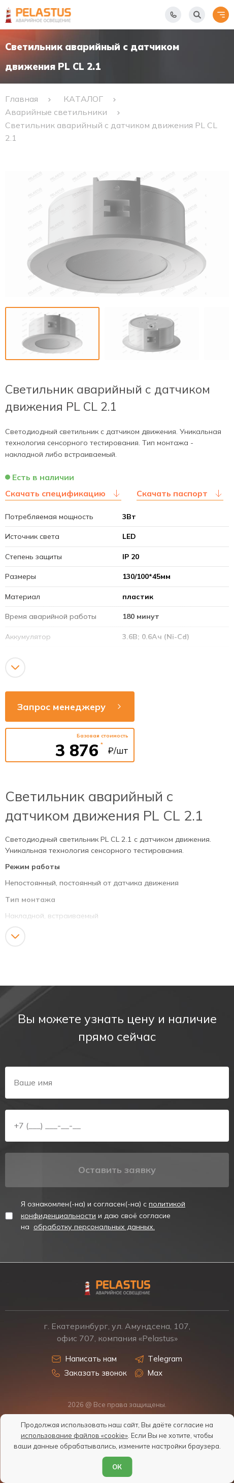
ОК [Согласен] (117, 1467)
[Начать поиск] (197, 15)
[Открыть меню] (221, 15)
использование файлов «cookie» (74, 1435)
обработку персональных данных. (94, 1226)
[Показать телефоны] (173, 15)
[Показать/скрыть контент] (15, 667)
